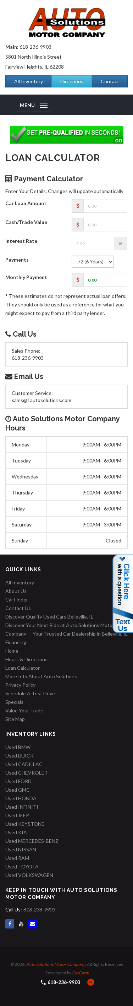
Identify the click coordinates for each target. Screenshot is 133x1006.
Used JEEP (17, 815)
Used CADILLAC (24, 764)
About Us (16, 591)
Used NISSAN (20, 849)
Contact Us (18, 608)
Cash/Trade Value (26, 222)
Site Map (15, 719)
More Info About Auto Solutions (41, 676)
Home (11, 651)
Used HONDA (21, 798)
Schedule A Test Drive (30, 693)
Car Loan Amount (25, 203)
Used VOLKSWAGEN (29, 875)
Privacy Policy (20, 685)
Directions (71, 81)
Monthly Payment (26, 277)
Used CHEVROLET (26, 773)
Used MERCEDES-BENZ (32, 841)
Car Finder (16, 599)
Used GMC (17, 790)
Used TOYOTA (22, 866)
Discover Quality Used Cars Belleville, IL (49, 617)
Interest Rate (21, 241)
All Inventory (28, 81)
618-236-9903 (35, 47)
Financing (15, 642)
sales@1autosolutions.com (41, 400)
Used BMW (18, 747)
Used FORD (18, 781)
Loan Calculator (22, 668)
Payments (17, 260)
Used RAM (17, 858)
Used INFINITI (21, 807)
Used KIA (16, 832)
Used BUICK (19, 756)
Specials (14, 702)
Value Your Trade (24, 710)
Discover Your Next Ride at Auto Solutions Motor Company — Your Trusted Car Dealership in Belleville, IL (66, 629)
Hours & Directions (26, 659)
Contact (110, 81)
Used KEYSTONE (24, 824)
